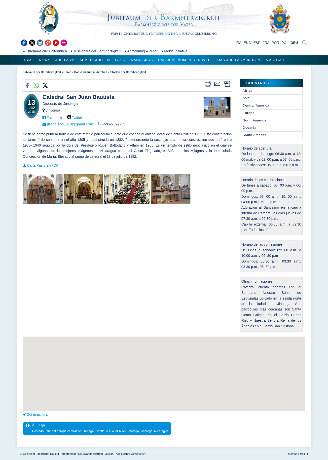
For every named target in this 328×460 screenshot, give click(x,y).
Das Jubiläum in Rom (239, 60)
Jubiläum (64, 60)
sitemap (292, 453)
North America (254, 120)
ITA (239, 43)
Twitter (77, 118)
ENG (247, 43)
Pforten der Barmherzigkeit (128, 72)
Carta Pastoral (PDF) (43, 165)
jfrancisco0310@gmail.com (70, 124)
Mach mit (275, 60)
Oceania (249, 127)
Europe (249, 113)
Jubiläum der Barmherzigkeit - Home (47, 72)
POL (284, 43)
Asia (246, 98)
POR (275, 43)
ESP (256, 43)
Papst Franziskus (134, 60)
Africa (247, 90)
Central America (256, 105)
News (44, 60)
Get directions (37, 415)
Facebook (54, 118)
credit (303, 453)
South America (255, 135)
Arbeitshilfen (94, 60)
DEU (294, 43)
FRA (265, 43)
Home (28, 60)
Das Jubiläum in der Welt (185, 60)
